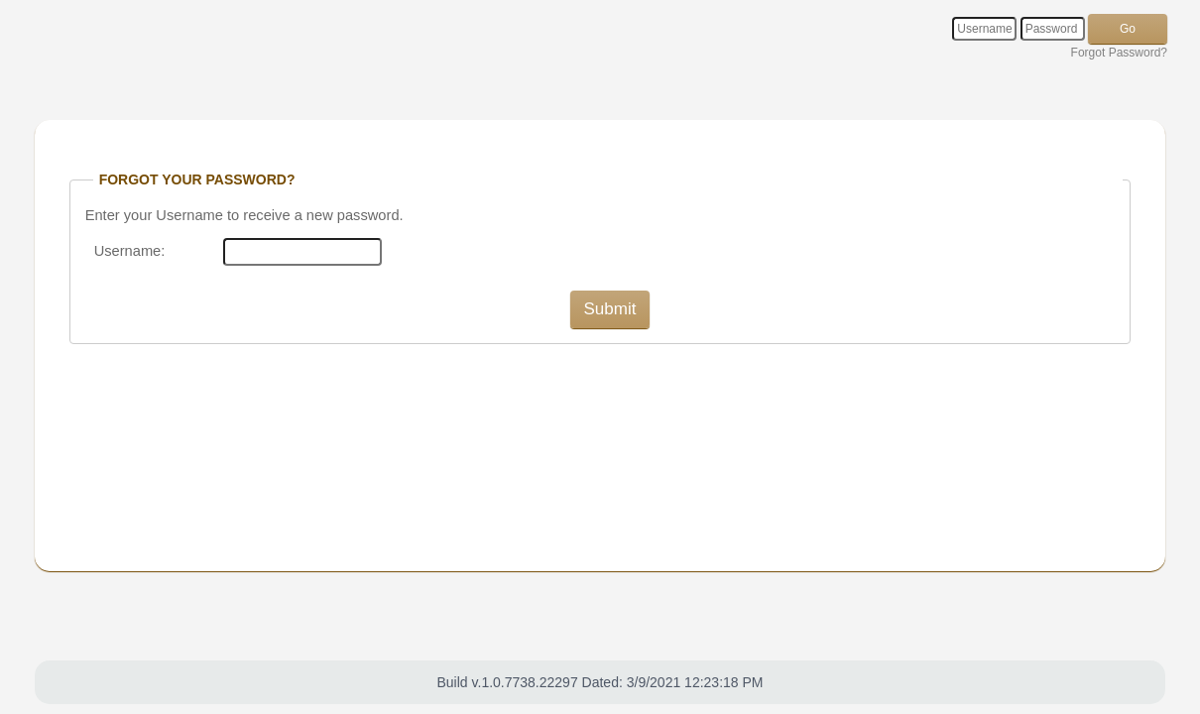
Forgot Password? (1119, 53)
